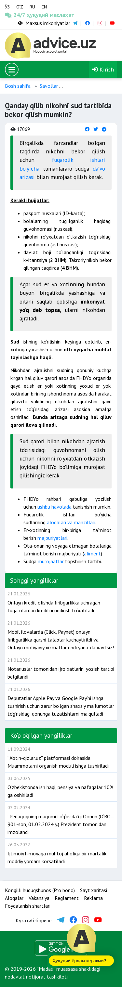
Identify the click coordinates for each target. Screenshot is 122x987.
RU (32, 7)
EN (44, 7)
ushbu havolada (55, 506)
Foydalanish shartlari (27, 906)
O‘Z (19, 7)
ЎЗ (7, 7)
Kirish (103, 69)
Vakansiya (39, 898)
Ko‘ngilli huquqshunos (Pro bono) (40, 890)
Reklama (93, 898)
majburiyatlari (52, 538)
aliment (92, 553)
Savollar (49, 86)
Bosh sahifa (18, 86)
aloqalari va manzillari (70, 522)
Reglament (67, 898)
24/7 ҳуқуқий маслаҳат (15, 15)
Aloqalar (14, 898)
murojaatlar (51, 561)
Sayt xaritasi (93, 890)
